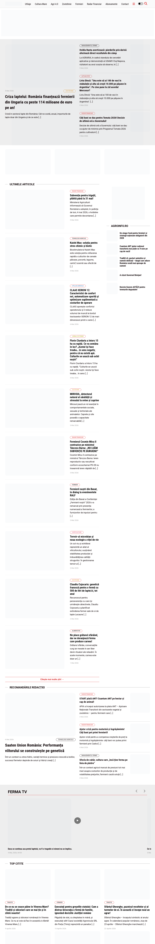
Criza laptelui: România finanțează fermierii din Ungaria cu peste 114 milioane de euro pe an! (36, 111)
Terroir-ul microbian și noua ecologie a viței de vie (67, 431)
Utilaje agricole (49, 252)
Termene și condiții (134, 936)
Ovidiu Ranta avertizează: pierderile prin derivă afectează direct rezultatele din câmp (103, 51)
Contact (125, 4)
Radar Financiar (94, 4)
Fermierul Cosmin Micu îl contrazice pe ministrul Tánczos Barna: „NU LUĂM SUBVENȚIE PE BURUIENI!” (69, 364)
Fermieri (79, 4)
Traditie (10, 751)
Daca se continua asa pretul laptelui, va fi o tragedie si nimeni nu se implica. (40, 697)
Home (71, 936)
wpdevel (20, 939)
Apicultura (11, 813)
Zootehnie (67, 4)
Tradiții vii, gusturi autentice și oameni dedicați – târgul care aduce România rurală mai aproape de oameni (134, 263)
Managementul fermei (89, 45)
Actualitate (86, 76)
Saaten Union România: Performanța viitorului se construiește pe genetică (39, 605)
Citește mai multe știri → (52, 528)
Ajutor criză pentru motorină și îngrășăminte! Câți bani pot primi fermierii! (103, 579)
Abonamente (111, 4)
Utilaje (28, 4)
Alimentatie (47, 492)
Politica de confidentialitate (114, 936)
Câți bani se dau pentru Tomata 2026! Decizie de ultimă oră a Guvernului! (103, 118)
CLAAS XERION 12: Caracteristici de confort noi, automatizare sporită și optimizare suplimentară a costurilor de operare (67, 260)
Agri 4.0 (54, 4)
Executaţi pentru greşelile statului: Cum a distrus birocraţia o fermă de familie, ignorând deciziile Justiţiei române (76, 758)
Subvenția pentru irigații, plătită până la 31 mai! (66, 194)
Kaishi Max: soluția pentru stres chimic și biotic (66, 225)
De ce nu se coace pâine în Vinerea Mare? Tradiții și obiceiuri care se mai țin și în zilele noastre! (27, 758)
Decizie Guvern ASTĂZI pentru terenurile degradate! (133, 290)
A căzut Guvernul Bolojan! (131, 276)
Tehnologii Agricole (50, 221)
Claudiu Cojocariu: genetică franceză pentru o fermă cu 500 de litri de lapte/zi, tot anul (68, 464)
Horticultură (48, 427)
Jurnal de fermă (49, 290)
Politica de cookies (95, 936)
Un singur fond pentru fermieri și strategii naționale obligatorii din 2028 (134, 235)
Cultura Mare (41, 4)
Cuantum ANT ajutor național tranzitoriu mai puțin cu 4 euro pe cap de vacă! (134, 248)
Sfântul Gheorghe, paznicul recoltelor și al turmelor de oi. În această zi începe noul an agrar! (127, 758)
